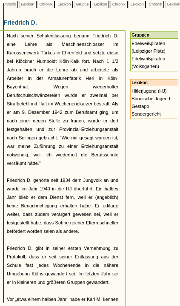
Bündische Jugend (150, 98)
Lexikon (27, 4)
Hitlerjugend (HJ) (149, 91)
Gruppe (82, 4)
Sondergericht (146, 113)
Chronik (9, 4)
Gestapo (140, 106)
